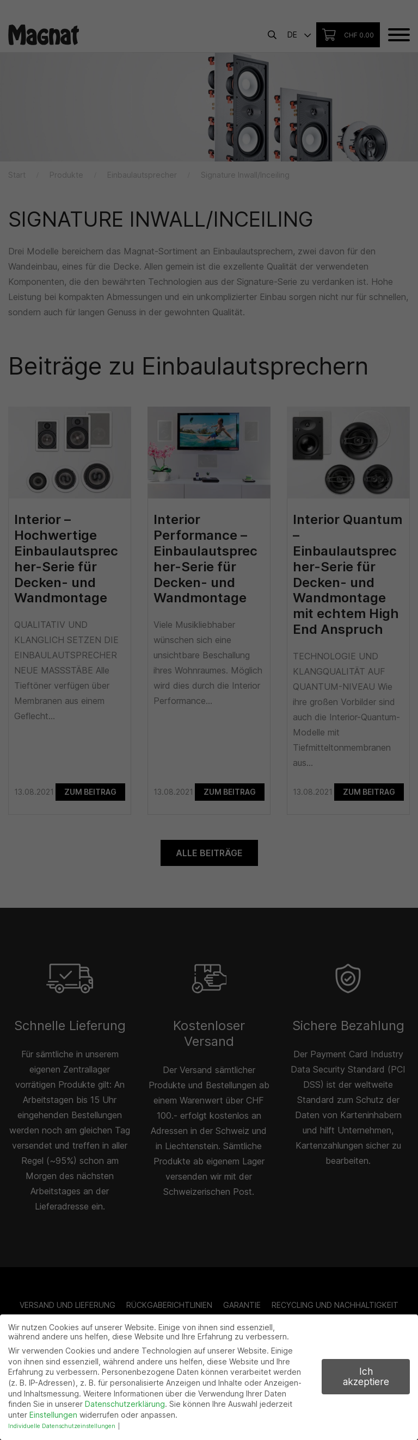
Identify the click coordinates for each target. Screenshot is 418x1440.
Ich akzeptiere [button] (366, 1377)
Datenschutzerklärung (125, 1403)
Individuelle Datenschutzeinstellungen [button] (61, 1426)
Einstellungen (53, 1414)
